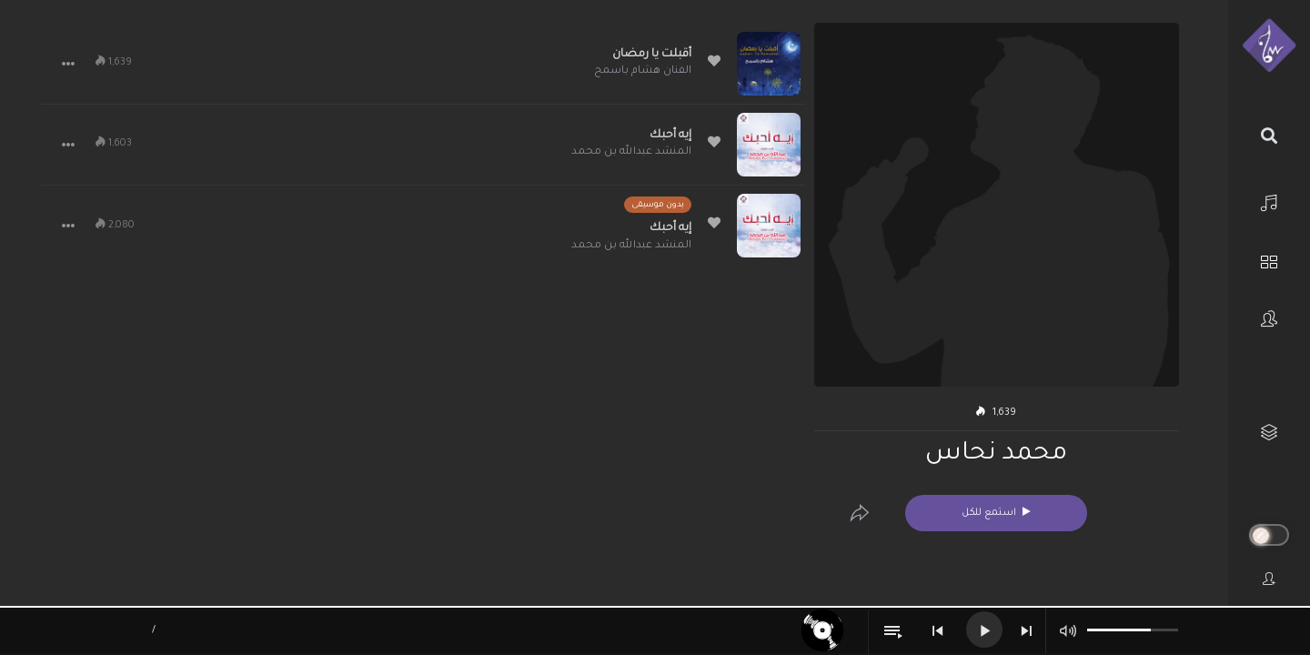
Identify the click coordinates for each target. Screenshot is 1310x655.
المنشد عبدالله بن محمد (631, 152)
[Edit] (860, 513)
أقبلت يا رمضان (651, 54)
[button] (68, 63)
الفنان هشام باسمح (642, 71)
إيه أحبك (670, 135)
